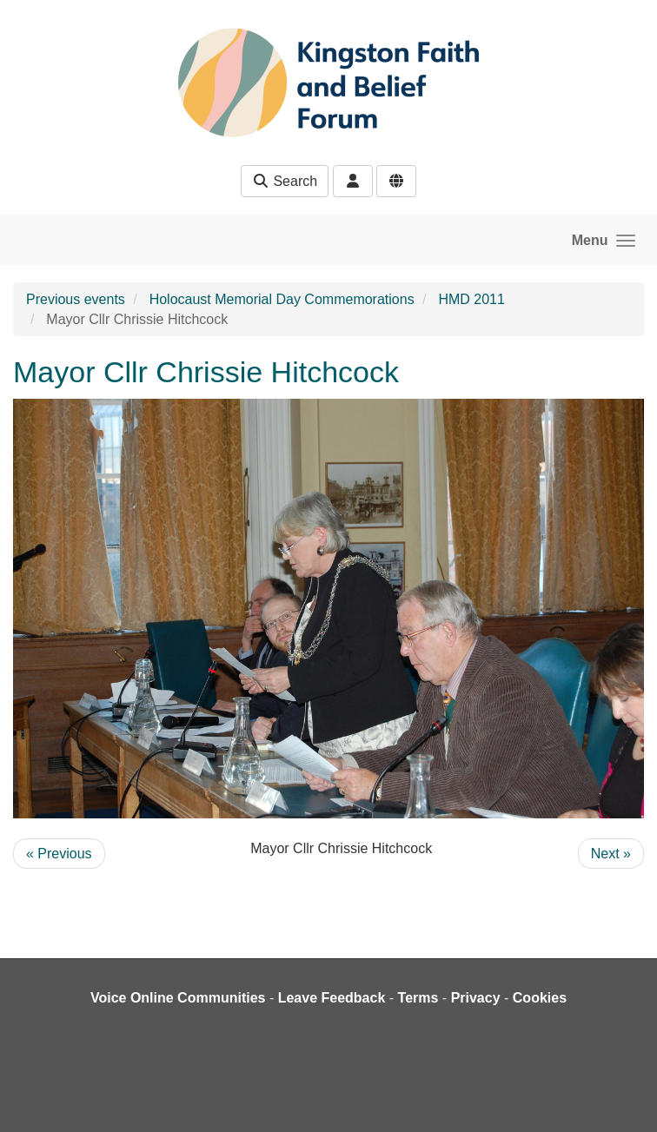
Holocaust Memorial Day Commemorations (282, 299)
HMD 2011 (471, 299)
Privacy (476, 997)
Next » (611, 853)
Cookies (540, 997)
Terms (418, 997)
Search (284, 181)
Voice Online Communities (178, 997)
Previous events (75, 299)
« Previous (59, 853)
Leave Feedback (332, 997)
